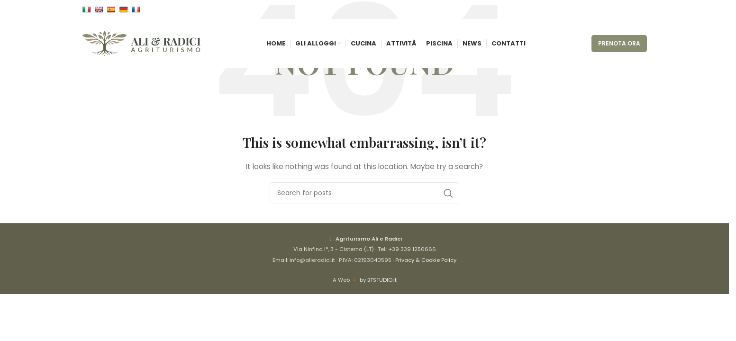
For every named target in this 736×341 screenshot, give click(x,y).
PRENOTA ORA (619, 43)
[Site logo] (141, 43)
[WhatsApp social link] (641, 9)
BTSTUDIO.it (382, 280)
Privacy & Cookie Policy (425, 260)
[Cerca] (364, 193)
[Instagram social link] (630, 9)
